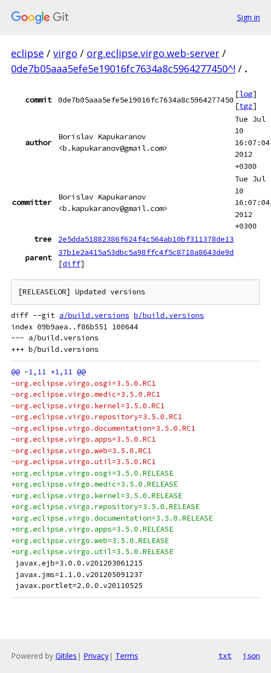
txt (225, 655)
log (245, 94)
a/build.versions (94, 315)
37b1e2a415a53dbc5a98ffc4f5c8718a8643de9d (146, 252)
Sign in (248, 17)
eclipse (27, 53)
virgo (65, 53)
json (251, 655)
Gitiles (66, 656)
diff (71, 264)
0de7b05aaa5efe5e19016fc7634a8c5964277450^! (123, 68)
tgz (245, 106)
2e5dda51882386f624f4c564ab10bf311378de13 (146, 239)
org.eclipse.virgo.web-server (153, 53)
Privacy (96, 656)
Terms (126, 656)
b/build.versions (169, 315)
